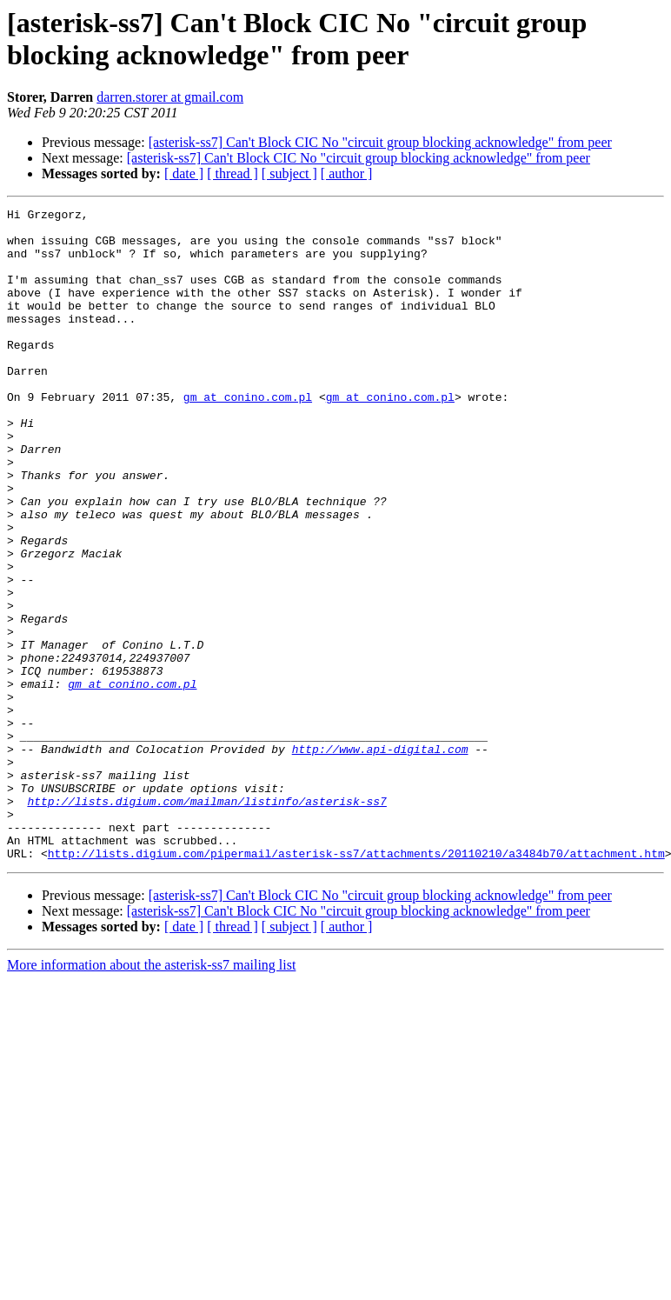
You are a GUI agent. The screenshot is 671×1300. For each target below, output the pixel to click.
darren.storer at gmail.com (169, 97)
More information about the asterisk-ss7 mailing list (151, 1095)
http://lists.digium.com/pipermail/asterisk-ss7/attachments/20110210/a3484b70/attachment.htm (356, 983)
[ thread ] (232, 173)
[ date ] (183, 173)
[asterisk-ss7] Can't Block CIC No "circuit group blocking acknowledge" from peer (380, 142)
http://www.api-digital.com (380, 858)
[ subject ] (289, 173)
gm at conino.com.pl (247, 435)
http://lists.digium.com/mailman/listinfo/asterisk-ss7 (206, 921)
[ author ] (347, 173)
